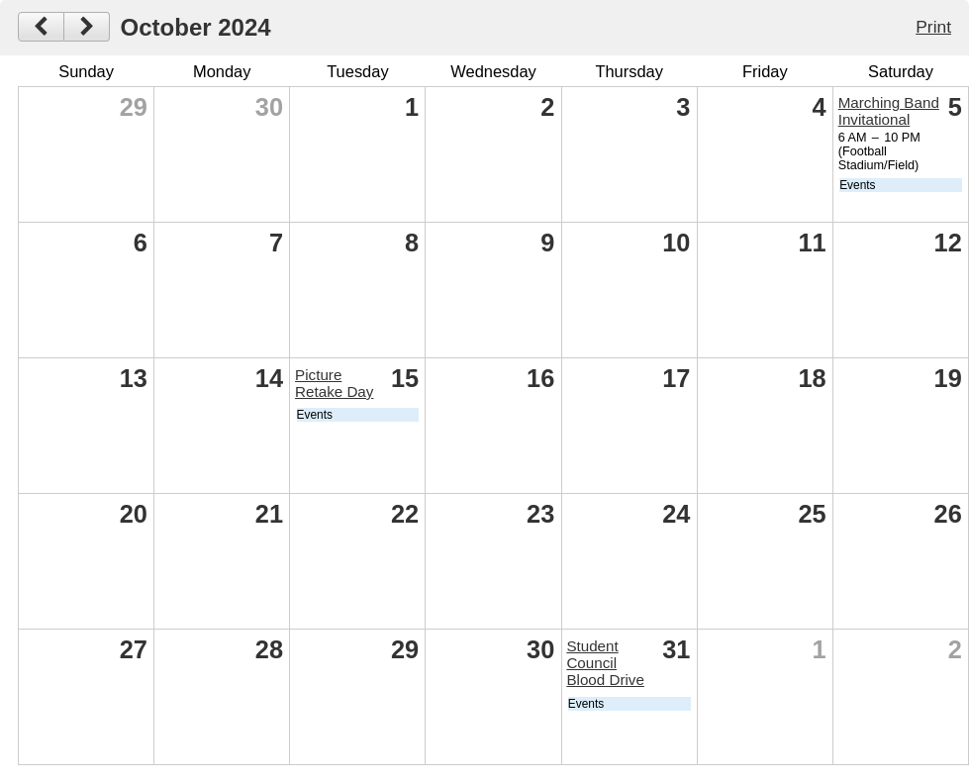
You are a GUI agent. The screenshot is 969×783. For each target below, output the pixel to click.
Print (933, 27)
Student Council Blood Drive (605, 662)
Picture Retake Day (334, 383)
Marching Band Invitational (888, 111)
